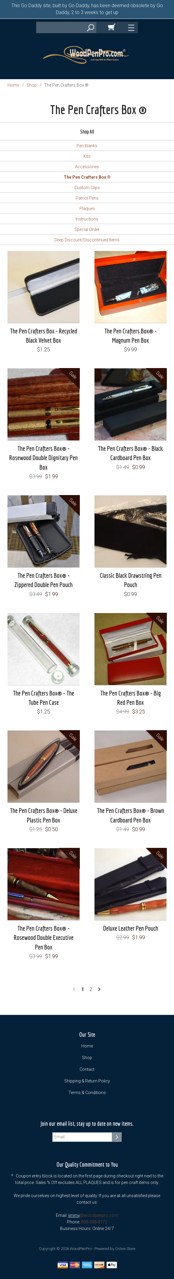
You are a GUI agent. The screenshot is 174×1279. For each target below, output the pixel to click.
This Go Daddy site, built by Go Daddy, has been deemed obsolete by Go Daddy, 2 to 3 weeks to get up (87, 9)
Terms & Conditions (87, 1092)
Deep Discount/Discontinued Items (87, 240)
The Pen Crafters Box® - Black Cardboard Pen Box (130, 453)
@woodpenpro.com (99, 1215)
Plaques (87, 208)
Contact (87, 1069)
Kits (87, 156)
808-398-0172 (94, 1222)
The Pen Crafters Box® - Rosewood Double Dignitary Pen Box (43, 458)
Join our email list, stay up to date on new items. (87, 1124)
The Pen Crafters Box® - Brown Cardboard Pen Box (130, 815)
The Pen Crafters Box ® (87, 177)
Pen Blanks (87, 145)
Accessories (87, 166)
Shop (32, 85)
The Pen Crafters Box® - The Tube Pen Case (43, 697)
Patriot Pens (87, 198)
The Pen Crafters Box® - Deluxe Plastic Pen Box (43, 815)
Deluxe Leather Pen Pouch (130, 928)
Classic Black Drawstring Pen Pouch (130, 580)
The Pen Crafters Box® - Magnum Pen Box (130, 335)
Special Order (87, 229)
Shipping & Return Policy (87, 1081)
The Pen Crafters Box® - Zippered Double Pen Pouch (43, 580)
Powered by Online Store (114, 1248)
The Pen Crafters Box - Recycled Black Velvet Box (43, 335)
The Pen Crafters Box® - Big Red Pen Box (130, 697)
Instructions (87, 219)
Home (13, 85)
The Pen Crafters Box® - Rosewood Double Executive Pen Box (44, 937)
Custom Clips (87, 187)
